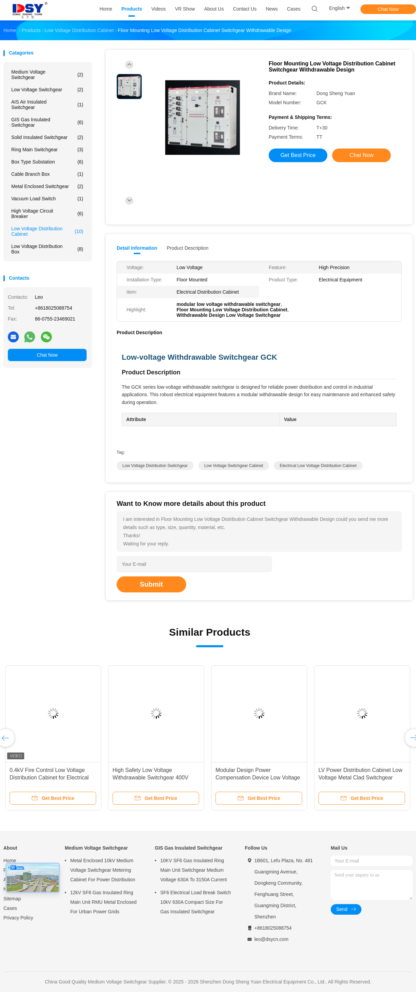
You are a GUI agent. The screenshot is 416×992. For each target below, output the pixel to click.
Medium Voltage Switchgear (47, 74)
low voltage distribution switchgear (155, 465)
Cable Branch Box (47, 174)
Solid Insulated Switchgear (47, 137)
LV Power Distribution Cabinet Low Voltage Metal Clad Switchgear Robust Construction (360, 777)
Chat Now (388, 9)
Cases (10, 908)
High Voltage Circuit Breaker (47, 213)
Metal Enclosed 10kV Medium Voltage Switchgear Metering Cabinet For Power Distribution (102, 870)
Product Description (187, 248)
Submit (151, 584)
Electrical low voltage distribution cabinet (318, 465)
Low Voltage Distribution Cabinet (47, 231)
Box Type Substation (47, 161)
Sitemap (12, 898)
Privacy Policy (18, 917)
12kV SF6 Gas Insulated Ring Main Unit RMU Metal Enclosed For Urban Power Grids (103, 902)
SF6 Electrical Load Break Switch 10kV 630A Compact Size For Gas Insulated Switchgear (195, 902)
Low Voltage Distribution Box (47, 249)
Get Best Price (297, 155)
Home (9, 860)
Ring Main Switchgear (47, 149)
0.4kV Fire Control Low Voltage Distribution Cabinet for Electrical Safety (49, 777)
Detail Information (137, 248)
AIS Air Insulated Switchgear (47, 104)
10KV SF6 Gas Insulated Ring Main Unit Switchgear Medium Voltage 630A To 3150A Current (193, 870)
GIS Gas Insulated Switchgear (47, 122)
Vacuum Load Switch (47, 198)
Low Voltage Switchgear (47, 89)
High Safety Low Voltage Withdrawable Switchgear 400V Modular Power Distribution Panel (153, 777)
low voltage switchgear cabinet (233, 465)
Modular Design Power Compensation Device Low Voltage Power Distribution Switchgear (258, 777)
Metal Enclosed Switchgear (47, 186)
